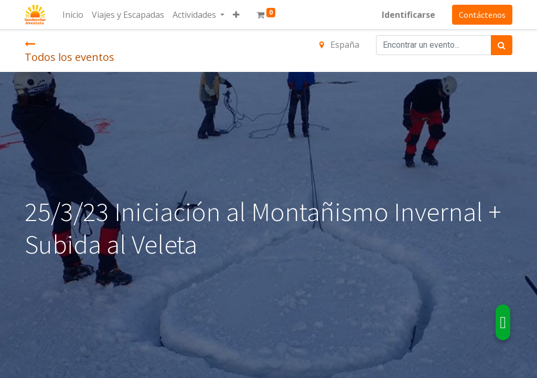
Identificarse (408, 14)
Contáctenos (482, 14)
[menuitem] (73, 14)
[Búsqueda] (501, 45)
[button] (236, 14)
